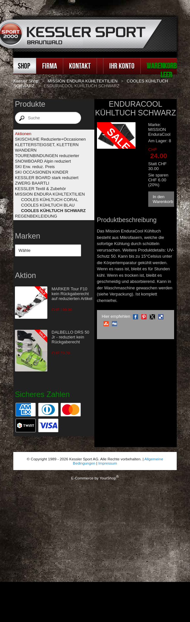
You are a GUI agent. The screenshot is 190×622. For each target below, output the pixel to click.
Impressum (107, 463)
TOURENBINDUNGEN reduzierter (47, 156)
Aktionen (23, 134)
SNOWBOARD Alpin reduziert (43, 161)
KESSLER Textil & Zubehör (40, 189)
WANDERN (26, 150)
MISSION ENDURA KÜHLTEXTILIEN (83, 81)
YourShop (108, 478)
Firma (49, 66)
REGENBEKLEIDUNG (36, 216)
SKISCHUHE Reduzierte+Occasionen (50, 139)
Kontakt (80, 66)
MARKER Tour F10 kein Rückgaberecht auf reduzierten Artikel (72, 293)
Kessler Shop (25, 81)
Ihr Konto (122, 66)
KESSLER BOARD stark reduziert (46, 178)
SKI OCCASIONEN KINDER (41, 172)
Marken (27, 236)
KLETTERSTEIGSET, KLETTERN (47, 145)
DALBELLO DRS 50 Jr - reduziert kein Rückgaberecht (70, 337)
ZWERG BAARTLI (32, 183)
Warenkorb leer (162, 70)
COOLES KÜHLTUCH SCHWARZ (53, 211)
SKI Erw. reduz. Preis (35, 167)
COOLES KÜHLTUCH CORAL (49, 200)
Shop (24, 66)
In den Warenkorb (163, 199)
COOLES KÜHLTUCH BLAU (48, 205)
